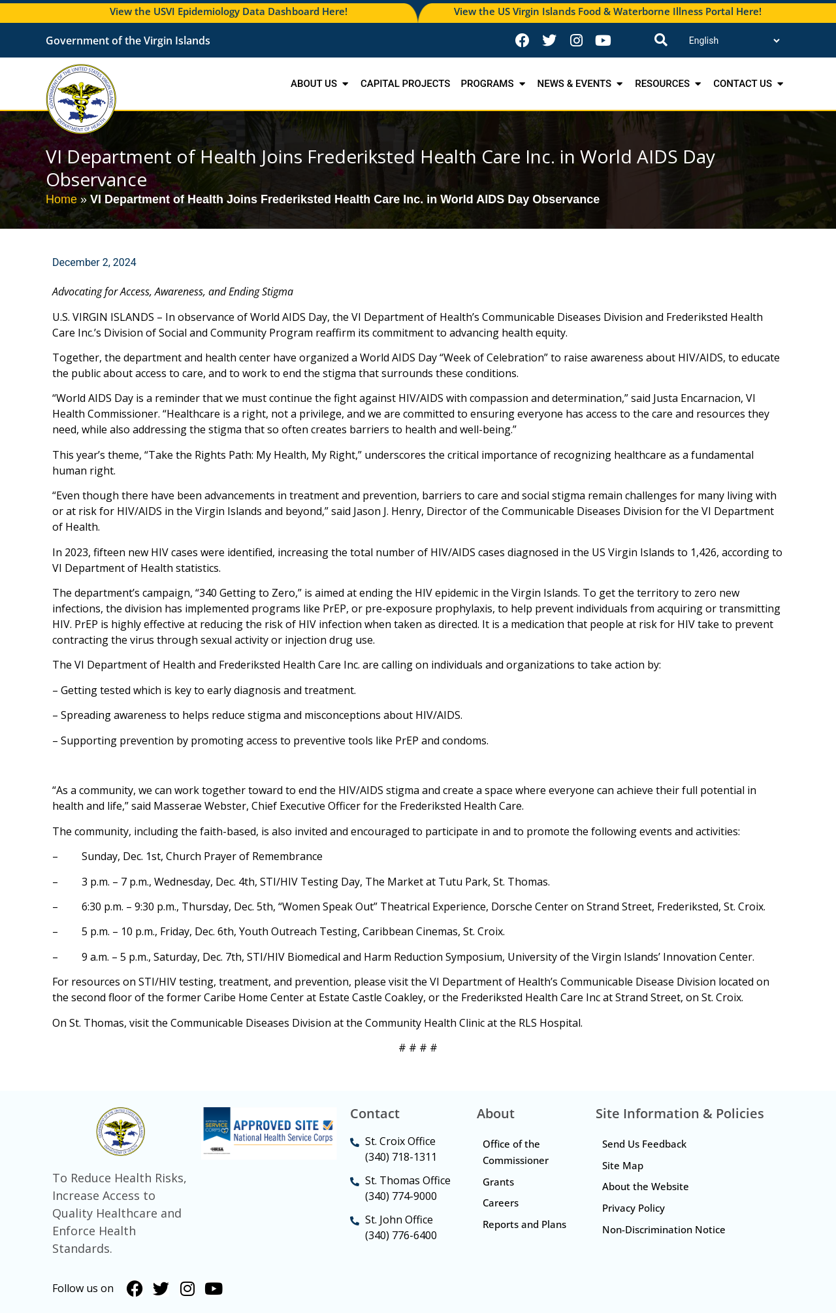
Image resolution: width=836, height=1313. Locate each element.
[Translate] (734, 40)
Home (61, 199)
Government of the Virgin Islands (128, 40)
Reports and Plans (511, 1233)
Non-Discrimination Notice (664, 1230)
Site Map (622, 1165)
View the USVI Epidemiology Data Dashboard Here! (228, 11)
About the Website (645, 1186)
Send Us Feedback (644, 1143)
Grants (499, 1181)
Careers (501, 1203)
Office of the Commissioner (516, 1152)
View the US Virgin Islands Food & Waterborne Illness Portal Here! (608, 11)
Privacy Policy (633, 1208)
